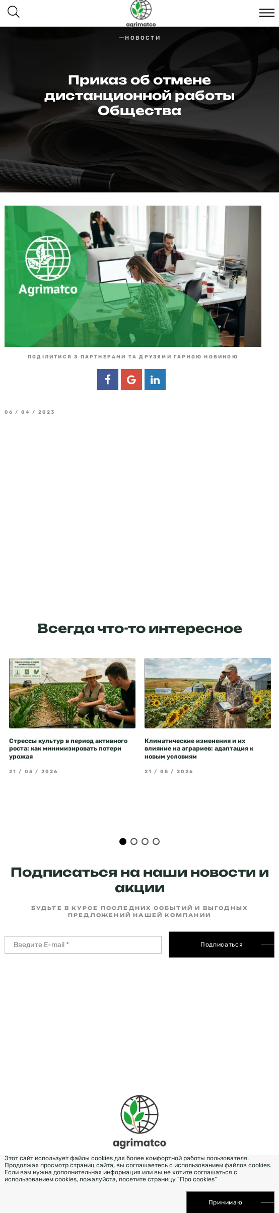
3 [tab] (145, 822)
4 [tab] (156, 822)
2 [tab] (133, 822)
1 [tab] (122, 822)
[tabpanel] (72, 697)
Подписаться (221, 925)
